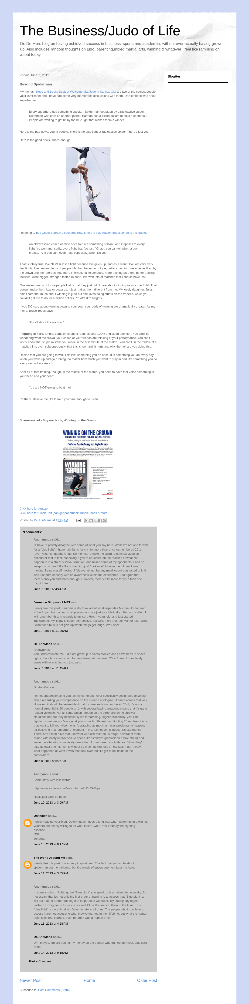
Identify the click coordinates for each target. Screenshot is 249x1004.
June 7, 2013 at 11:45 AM (51, 668)
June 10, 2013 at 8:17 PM (51, 844)
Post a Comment (40, 961)
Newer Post (31, 980)
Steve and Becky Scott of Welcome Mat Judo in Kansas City (75, 91)
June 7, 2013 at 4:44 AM (50, 589)
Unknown (41, 816)
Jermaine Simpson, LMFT (52, 602)
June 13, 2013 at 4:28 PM (51, 923)
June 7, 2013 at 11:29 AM (51, 630)
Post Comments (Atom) (54, 990)
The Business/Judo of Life (100, 30)
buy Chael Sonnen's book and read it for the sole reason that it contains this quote (91, 232)
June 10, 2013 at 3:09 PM (51, 802)
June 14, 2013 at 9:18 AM (51, 952)
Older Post (147, 980)
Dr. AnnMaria (43, 644)
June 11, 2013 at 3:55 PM (51, 873)
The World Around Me (49, 857)
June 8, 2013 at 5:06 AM (50, 761)
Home (89, 980)
